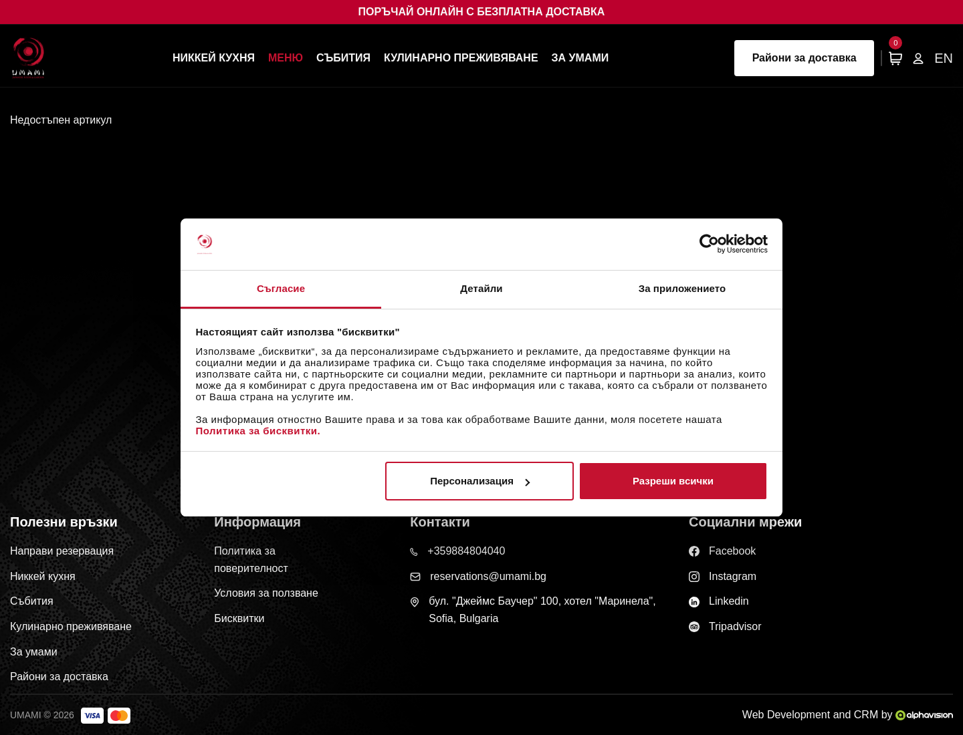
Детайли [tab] (481, 288)
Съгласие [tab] (281, 288)
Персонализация (480, 480)
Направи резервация (62, 551)
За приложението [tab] (682, 288)
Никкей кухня (214, 57)
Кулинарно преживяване (461, 57)
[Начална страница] (28, 58)
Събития (343, 57)
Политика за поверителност (251, 559)
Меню (285, 57)
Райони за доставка (804, 57)
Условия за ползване (266, 593)
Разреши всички (673, 480)
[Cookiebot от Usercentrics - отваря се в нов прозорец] (709, 244)
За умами (580, 57)
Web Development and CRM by (847, 714)
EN (943, 58)
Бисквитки (239, 618)
